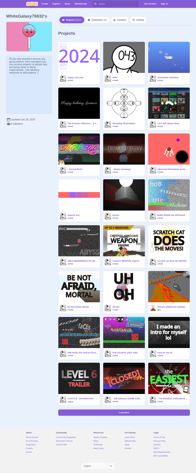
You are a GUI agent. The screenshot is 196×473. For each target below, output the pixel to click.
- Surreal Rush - (75, 169)
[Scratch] (32, 4)
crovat (70, 80)
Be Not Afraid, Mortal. (78, 307)
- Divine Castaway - (122, 169)
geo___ (160, 310)
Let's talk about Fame (168, 123)
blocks (115, 215)
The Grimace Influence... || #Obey (83, 123)
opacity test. (74, 215)
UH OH (115, 307)
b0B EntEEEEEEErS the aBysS (83, 261)
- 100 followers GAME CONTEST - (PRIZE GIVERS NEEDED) (127, 398)
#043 (114, 77)
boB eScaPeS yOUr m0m (125, 352)
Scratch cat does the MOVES (172, 261)
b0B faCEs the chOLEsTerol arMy (83, 352)
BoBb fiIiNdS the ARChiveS (171, 215)
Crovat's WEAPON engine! (125, 261)
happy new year (76, 77)
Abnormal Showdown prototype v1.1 (172, 169)
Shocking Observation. (124, 123)
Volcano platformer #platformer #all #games (172, 307)
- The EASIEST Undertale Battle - (172, 398)
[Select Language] (98, 466)
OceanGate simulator (168, 77)
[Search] (95, 4)
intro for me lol (164, 352)
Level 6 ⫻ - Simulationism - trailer (83, 398)
